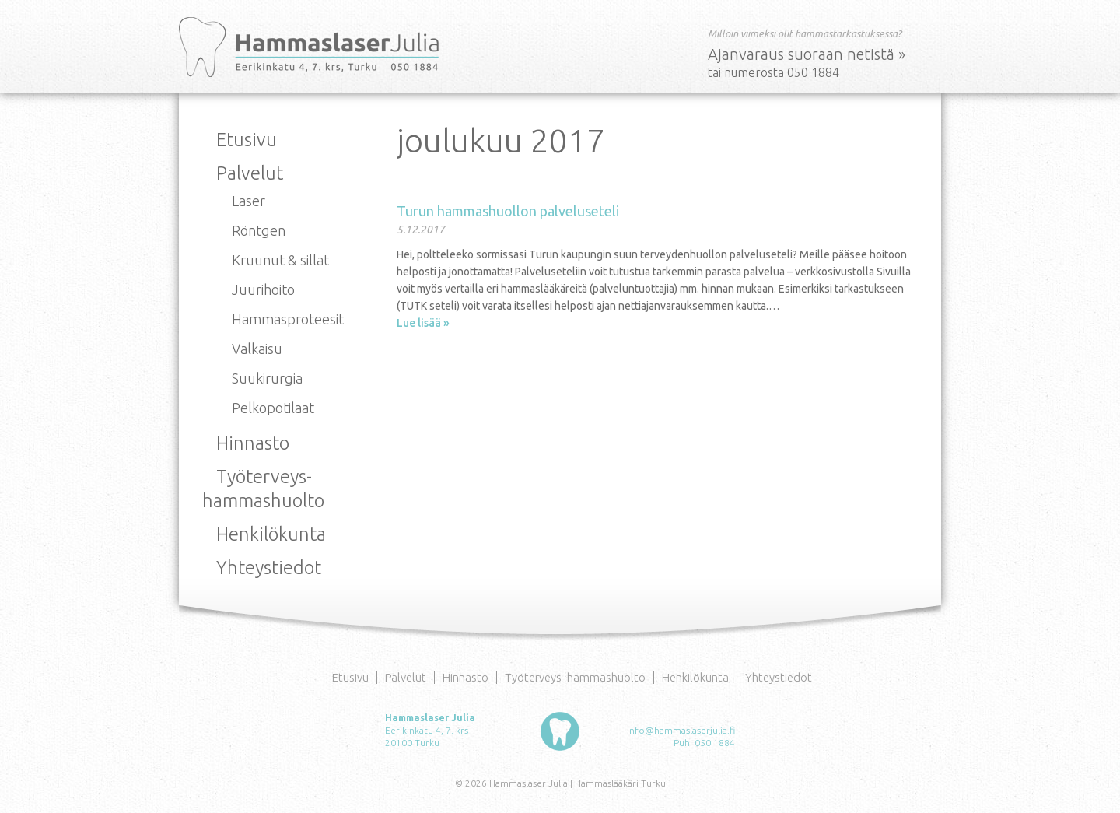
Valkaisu (257, 348)
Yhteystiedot (268, 567)
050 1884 (715, 743)
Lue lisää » (423, 323)
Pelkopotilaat (273, 407)
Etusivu (246, 139)
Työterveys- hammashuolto (575, 677)
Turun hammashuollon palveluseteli (508, 211)
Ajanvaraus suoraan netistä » (806, 54)
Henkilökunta (271, 534)
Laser (248, 201)
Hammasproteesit (288, 319)
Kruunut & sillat (280, 260)
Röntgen (258, 230)
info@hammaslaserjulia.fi (681, 730)
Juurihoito (263, 289)
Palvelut (249, 173)
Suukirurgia (267, 378)
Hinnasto (252, 443)
